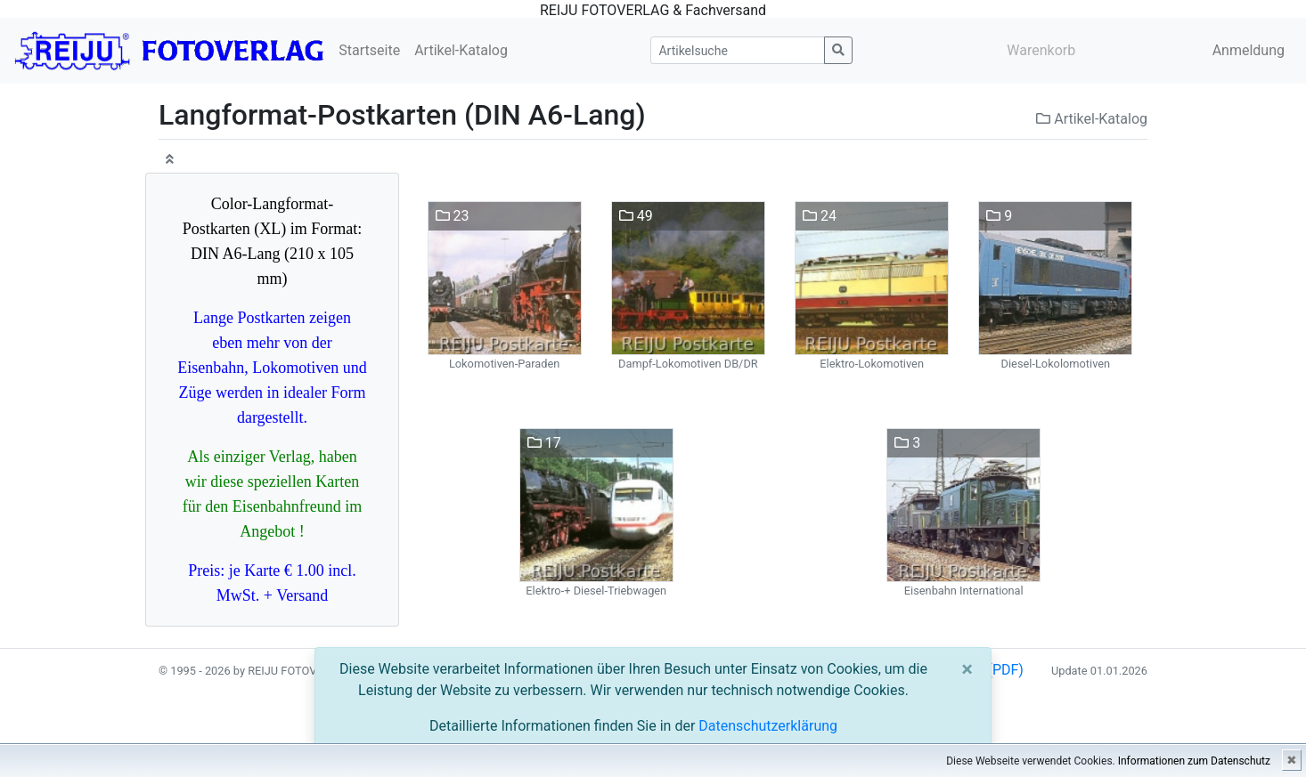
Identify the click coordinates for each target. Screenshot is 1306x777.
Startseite (369, 50)
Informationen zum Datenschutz (1194, 761)
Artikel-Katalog (461, 50)
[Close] (967, 669)
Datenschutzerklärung (767, 725)
